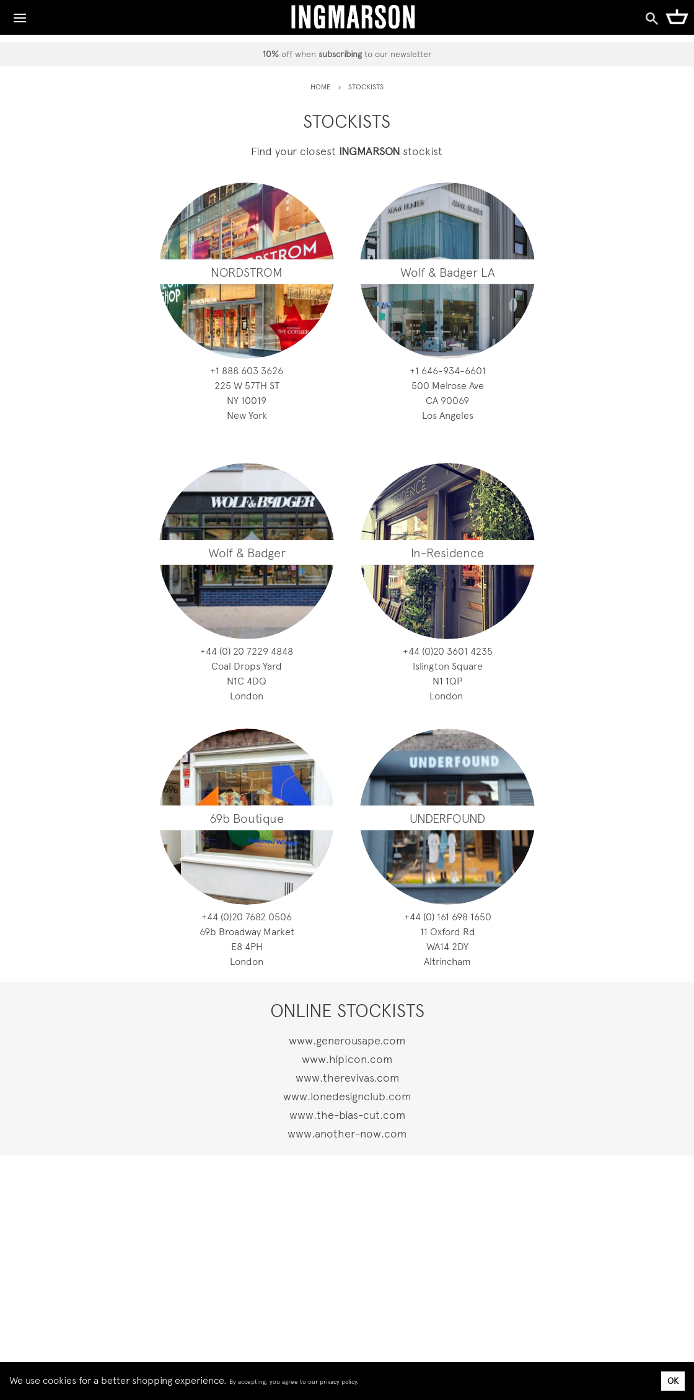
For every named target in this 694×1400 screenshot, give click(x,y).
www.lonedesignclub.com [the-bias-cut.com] (347, 1096)
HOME (320, 87)
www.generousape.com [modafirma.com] (347, 1040)
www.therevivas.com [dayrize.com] (347, 1077)
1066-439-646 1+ (448, 371)
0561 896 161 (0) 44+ (447, 917)
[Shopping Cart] (677, 16)
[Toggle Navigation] (19, 14)
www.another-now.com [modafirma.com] (347, 1133)
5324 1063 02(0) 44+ (448, 651)
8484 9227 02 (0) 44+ (246, 651)
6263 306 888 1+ (246, 371)
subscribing (340, 54)
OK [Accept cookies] (673, 1381)
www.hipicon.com (347, 1059)
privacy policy (338, 1381)
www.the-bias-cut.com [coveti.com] (347, 1114)
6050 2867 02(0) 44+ (246, 917)
